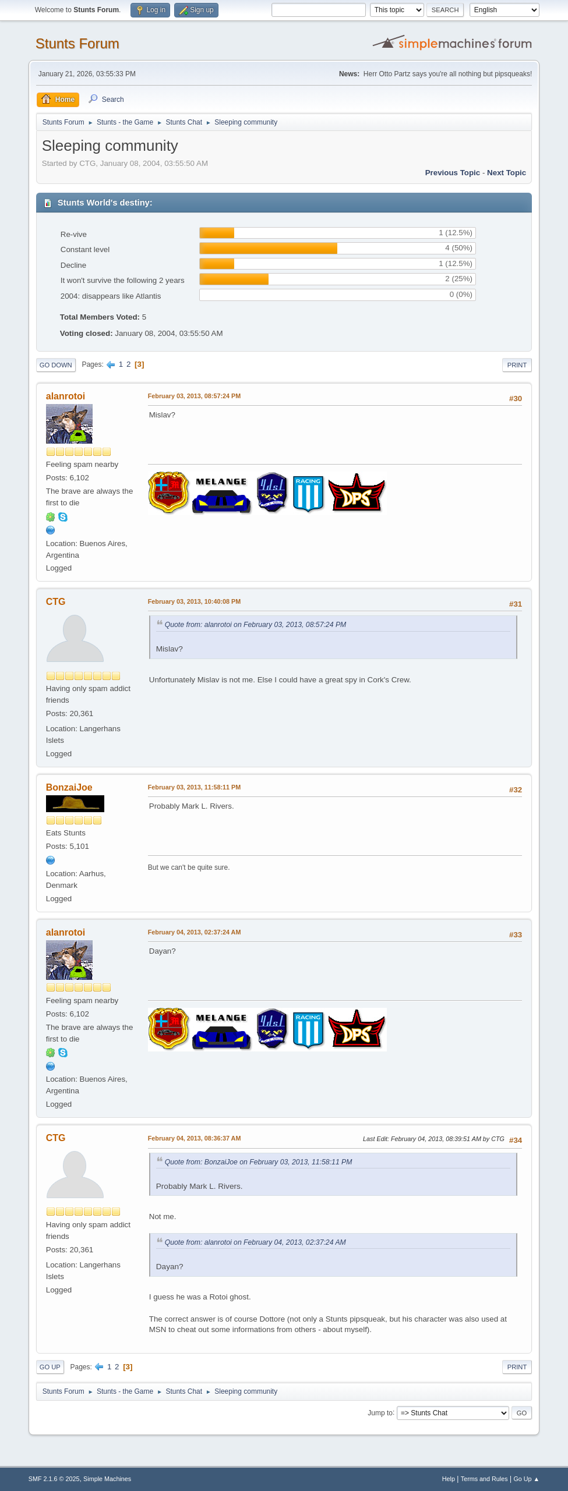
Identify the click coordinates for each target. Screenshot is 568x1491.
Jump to (380, 1412)
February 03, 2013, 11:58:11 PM (194, 787)
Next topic (506, 172)
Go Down (56, 365)
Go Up (50, 1366)
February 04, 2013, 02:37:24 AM (194, 932)
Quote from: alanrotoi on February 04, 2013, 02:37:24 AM (255, 1242)
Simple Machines (107, 1478)
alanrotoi (66, 396)
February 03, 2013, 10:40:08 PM (194, 601)
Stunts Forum (77, 43)
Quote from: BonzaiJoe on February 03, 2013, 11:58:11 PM (258, 1162)
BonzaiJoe (69, 787)
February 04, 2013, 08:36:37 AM (194, 1138)
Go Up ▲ (526, 1478)
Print (517, 365)
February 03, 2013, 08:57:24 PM (194, 395)
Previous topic (453, 172)
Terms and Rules (484, 1478)
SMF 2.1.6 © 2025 (54, 1478)
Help (448, 1478)
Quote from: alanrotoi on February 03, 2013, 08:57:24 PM (255, 625)
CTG (56, 602)
